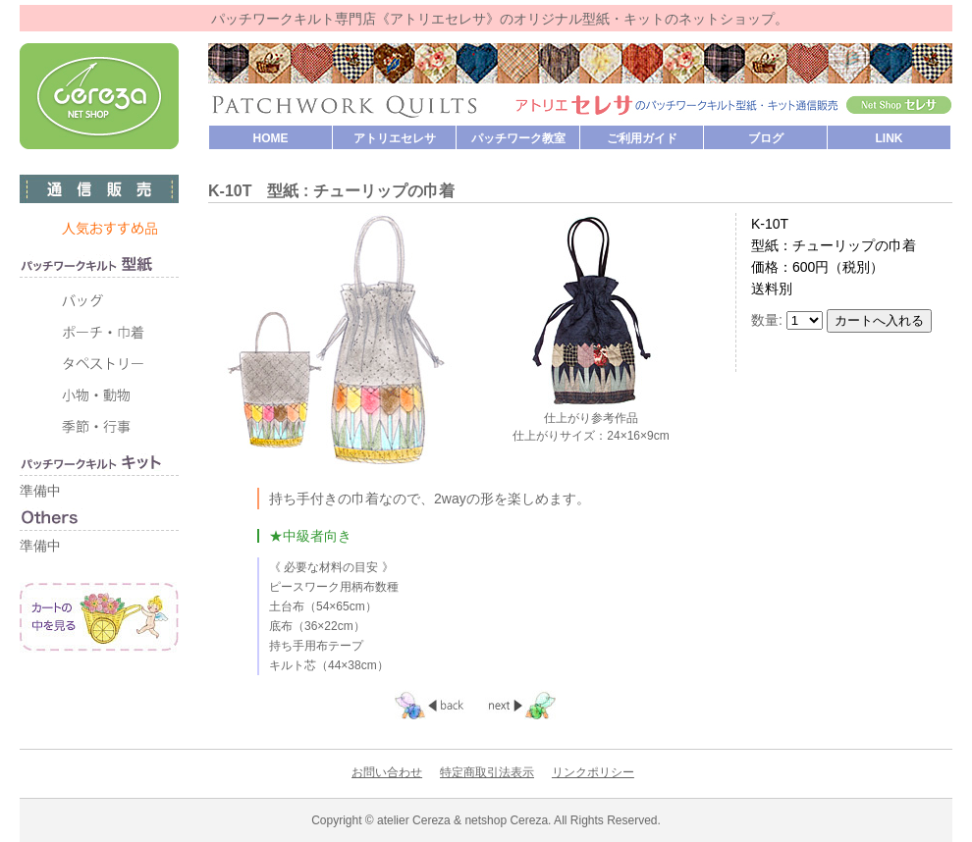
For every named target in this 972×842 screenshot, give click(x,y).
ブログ (765, 138)
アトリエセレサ (394, 138)
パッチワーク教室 (518, 138)
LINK (889, 138)
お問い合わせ (386, 772)
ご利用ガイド (642, 138)
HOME (271, 138)
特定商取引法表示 (487, 772)
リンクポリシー (593, 772)
